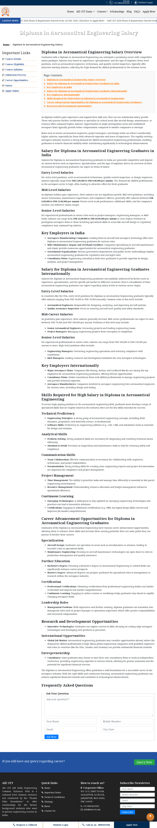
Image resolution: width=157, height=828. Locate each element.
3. (58, 87)
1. (75, 79)
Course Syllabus (14, 69)
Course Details (13, 58)
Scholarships (117, 11)
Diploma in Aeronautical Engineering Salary (38, 44)
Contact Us (48, 810)
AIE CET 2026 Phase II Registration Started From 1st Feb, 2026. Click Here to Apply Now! (62, 20)
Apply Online (12, 90)
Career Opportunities (16, 80)
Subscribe (127, 812)
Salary (8, 85)
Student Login (143, 2)
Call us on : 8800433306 (96, 824)
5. (62, 94)
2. (81, 83)
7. (93, 102)
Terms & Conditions (53, 797)
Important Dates (51, 792)
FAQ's (137, 11)
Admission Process (15, 74)
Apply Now (149, 11)
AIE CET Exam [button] (84, 11)
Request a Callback (25, 824)
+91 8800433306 (119, 2)
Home (71, 11)
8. (68, 106)
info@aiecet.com (90, 809)
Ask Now (51, 736)
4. (85, 91)
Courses (101, 11)
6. (84, 98)
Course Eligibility (14, 64)
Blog (129, 11)
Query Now (144, 762)
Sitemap (47, 801)
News (45, 806)
